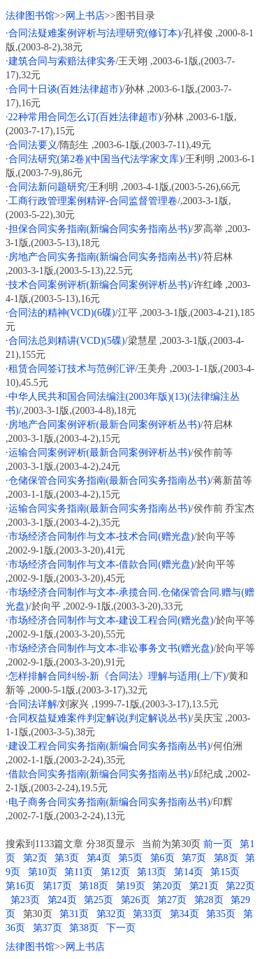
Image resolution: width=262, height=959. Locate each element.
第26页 (135, 900)
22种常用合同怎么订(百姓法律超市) (84, 117)
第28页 (209, 900)
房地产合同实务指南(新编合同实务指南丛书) (104, 257)
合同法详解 (32, 704)
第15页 (225, 872)
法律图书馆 (30, 15)
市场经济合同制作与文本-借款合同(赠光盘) (101, 564)
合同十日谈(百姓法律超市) (65, 89)
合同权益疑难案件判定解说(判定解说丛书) (99, 718)
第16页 (20, 886)
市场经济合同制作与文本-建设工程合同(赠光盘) (111, 620)
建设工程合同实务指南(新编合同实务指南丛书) (109, 746)
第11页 (78, 872)
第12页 (115, 872)
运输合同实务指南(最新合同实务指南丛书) (99, 508)
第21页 (204, 886)
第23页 (25, 900)
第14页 (188, 872)
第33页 (147, 914)
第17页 (57, 886)
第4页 (99, 858)
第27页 (172, 900)
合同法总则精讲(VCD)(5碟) (66, 341)
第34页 (184, 914)
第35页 (220, 914)
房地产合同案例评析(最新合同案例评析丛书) (104, 424)
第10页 (42, 872)
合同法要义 (32, 145)
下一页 (121, 928)
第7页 (194, 858)
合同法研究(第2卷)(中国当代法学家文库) (95, 159)
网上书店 (85, 15)
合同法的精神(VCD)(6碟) (61, 313)
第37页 (47, 928)
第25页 (98, 900)
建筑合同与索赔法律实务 (62, 61)
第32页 (111, 914)
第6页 (162, 858)
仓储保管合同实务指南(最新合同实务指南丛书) (109, 480)
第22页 (240, 886)
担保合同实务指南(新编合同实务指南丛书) (99, 229)
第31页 (74, 914)
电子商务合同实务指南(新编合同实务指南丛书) (109, 802)
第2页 (35, 858)
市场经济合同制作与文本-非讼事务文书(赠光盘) (111, 648)
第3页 (66, 858)
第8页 (226, 858)
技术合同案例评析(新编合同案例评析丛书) (99, 285)
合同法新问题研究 (47, 187)
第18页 (93, 886)
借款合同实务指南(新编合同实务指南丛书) (99, 774)
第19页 (130, 886)
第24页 (62, 900)
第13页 (151, 872)
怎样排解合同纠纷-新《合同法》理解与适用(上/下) (117, 676)
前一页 (218, 844)
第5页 (130, 858)
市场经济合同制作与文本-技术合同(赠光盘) (101, 536)
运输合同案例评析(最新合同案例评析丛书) (99, 452)
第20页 (167, 886)
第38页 (84, 928)
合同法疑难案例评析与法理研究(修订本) (94, 33)
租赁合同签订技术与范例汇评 (72, 368)
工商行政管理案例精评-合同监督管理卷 (93, 201)
